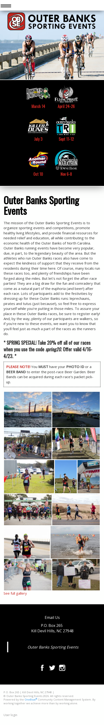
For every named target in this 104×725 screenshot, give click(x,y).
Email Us (52, 617)
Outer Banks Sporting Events (52, 647)
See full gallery (15, 593)
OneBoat (31, 699)
